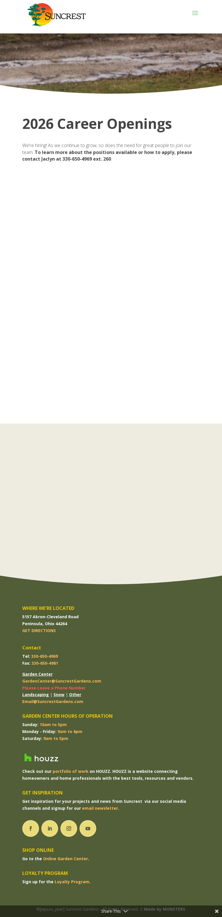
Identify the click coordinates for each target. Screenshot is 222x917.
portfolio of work (70, 771)
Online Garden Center (65, 858)
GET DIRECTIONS (39, 630)
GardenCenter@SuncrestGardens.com (61, 681)
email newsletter (100, 808)
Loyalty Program (72, 881)
